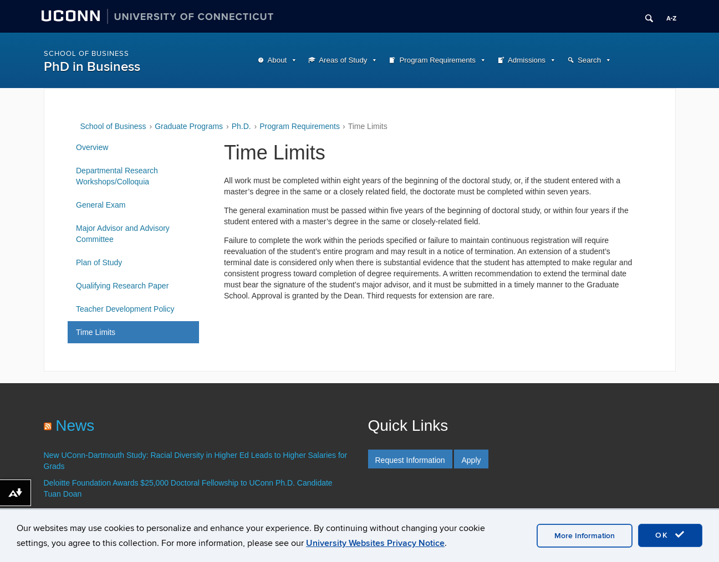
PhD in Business (92, 67)
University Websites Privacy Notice (375, 543)
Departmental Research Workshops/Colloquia (117, 176)
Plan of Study (99, 262)
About (277, 60)
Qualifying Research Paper (122, 285)
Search (589, 60)
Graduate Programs (189, 126)
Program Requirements (437, 60)
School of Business (86, 53)
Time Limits (95, 332)
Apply (471, 460)
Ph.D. (241, 126)
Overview (92, 147)
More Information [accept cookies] (584, 535)
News (74, 425)
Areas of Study (343, 60)
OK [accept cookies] (670, 535)
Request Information (410, 460)
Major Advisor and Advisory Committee (123, 234)
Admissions (526, 60)
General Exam (100, 204)
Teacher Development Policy (125, 309)
